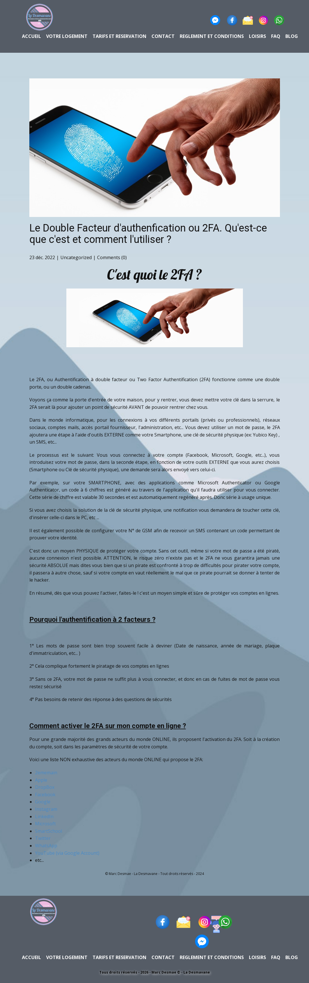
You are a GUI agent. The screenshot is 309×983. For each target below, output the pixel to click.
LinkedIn (44, 816)
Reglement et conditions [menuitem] (212, 36)
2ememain (46, 772)
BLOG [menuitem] (291, 36)
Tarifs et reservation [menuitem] (119, 36)
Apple (41, 780)
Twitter (43, 838)
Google (42, 802)
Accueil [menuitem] (31, 36)
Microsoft (45, 823)
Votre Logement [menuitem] (66, 36)
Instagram (46, 809)
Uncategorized (76, 257)
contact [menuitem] (163, 36)
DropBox (44, 787)
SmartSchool (48, 831)
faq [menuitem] (275, 36)
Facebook (45, 794)
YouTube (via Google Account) (68, 853)
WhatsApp (46, 845)
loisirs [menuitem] (257, 36)
